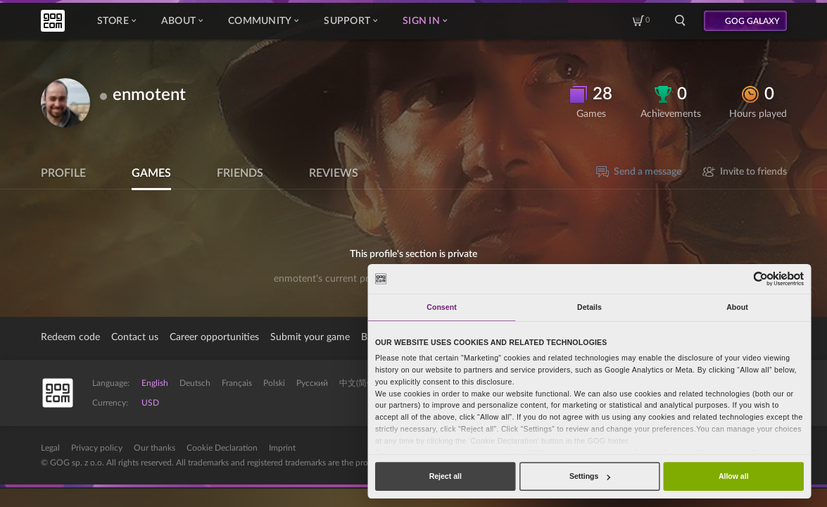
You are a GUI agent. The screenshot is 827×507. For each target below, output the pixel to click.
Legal (50, 448)
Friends (240, 173)
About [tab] (737, 307)
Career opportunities (214, 337)
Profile (63, 173)
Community (263, 21)
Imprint (282, 448)
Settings (589, 476)
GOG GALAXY (752, 21)
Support (350, 21)
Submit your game (310, 337)
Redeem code (70, 337)
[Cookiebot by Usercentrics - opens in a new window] (761, 278)
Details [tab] (589, 307)
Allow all (734, 476)
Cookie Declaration (222, 448)
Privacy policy (96, 448)
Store (116, 21)
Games (151, 173)
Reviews (333, 173)
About (182, 21)
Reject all (445, 476)
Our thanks (154, 448)
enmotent (149, 95)
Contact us (134, 337)
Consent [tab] (441, 307)
